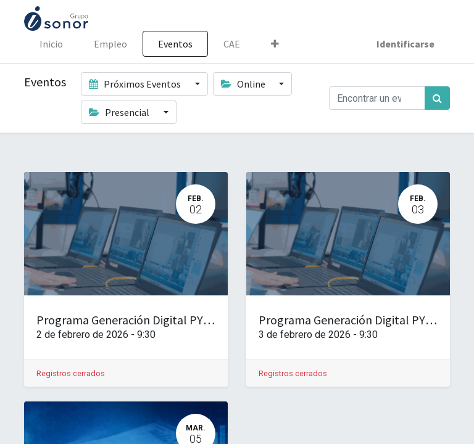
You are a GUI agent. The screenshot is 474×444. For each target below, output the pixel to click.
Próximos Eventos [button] (136, 84)
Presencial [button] (120, 112)
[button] (275, 44)
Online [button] (244, 84)
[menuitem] (51, 44)
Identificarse (405, 44)
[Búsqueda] (437, 98)
